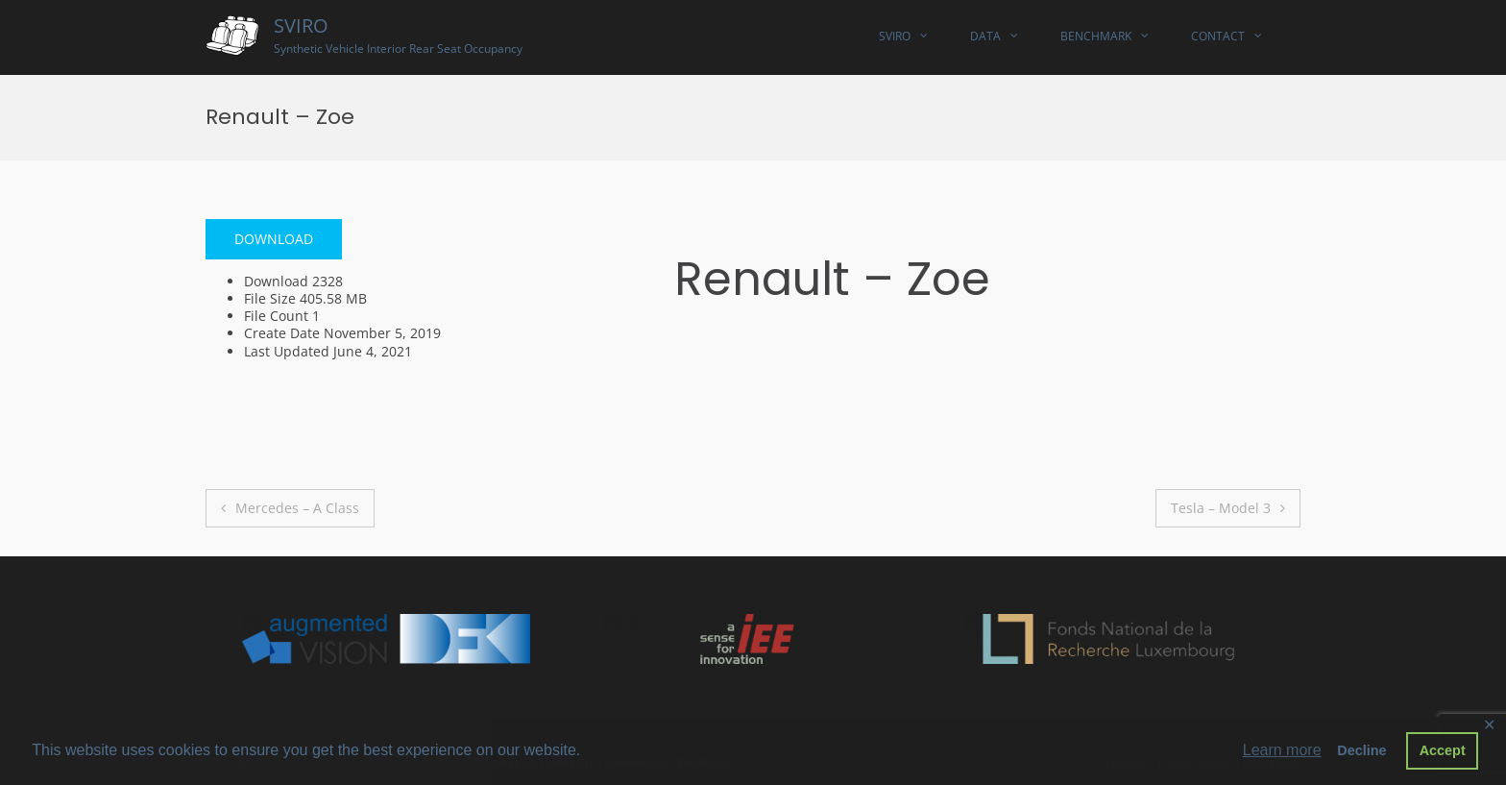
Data (985, 36)
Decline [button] (1361, 750)
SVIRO (301, 25)
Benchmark (1095, 36)
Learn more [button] (1282, 750)
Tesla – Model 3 (1221, 508)
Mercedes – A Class (297, 508)
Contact (1218, 36)
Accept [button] (1443, 750)
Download (273, 239)
